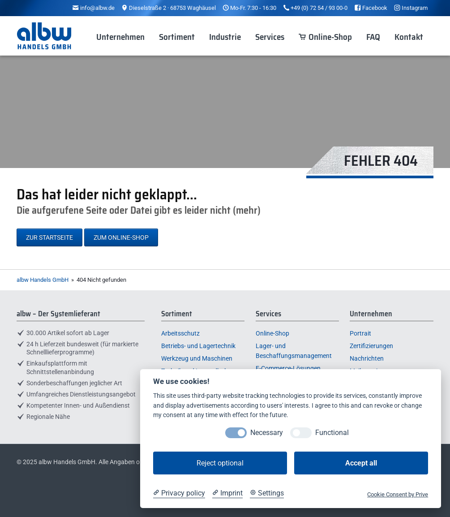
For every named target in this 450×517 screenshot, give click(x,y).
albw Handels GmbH (43, 279)
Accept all (361, 463)
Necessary (266, 432)
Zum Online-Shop (121, 237)
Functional (332, 432)
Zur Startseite (49, 237)
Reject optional (220, 463)
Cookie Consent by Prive (397, 494)
